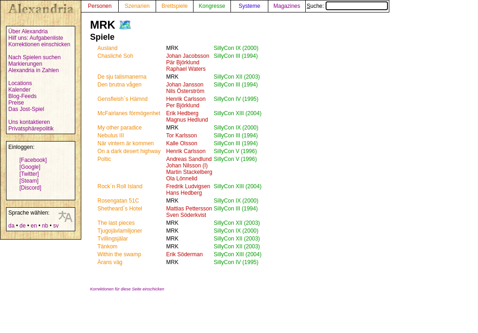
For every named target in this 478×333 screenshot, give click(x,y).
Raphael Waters (186, 69)
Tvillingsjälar (112, 238)
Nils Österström (185, 91)
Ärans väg (109, 262)
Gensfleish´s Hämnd (122, 99)
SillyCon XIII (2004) (237, 113)
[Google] (29, 167)
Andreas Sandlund (189, 159)
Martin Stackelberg (189, 172)
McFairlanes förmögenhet (128, 113)
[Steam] (28, 181)
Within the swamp (119, 254)
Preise (16, 102)
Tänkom (107, 246)
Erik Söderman (184, 254)
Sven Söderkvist (186, 215)
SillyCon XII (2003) (237, 77)
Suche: (347, 6)
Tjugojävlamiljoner (119, 231)
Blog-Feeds (22, 96)
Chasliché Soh (115, 56)
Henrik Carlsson (186, 99)
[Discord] (30, 188)
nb (45, 225)
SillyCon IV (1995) (236, 99)
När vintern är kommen (125, 143)
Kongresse (212, 6)
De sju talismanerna (121, 77)
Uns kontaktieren (29, 122)
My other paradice (119, 127)
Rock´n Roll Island (119, 186)
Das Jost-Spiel (26, 109)
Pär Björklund (183, 62)
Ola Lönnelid (181, 178)
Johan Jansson (185, 84)
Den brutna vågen (119, 84)
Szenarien (137, 6)
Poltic (104, 159)
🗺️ (125, 24)
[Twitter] (29, 174)
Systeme (249, 6)
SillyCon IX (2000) (236, 48)
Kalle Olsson (181, 143)
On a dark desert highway (129, 151)
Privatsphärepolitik (31, 128)
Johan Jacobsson (187, 56)
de (22, 225)
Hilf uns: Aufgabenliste (35, 38)
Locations (20, 83)
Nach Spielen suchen (34, 57)
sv (56, 225)
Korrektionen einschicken (39, 44)
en (33, 225)
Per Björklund (183, 105)
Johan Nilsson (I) (187, 165)
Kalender (19, 89)
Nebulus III (110, 135)
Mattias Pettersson (189, 208)
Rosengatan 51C (118, 200)
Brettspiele (175, 6)
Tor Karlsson (181, 135)
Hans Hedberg (184, 193)
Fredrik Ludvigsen (188, 186)
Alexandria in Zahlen (33, 70)
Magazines (286, 6)
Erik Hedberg (182, 113)
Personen (99, 6)
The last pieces (116, 223)
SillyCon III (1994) (236, 56)
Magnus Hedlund (187, 120)
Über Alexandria (28, 31)
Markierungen (25, 64)
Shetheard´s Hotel (119, 208)
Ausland (107, 48)
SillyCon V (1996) (235, 151)
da (11, 225)
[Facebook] (33, 160)
